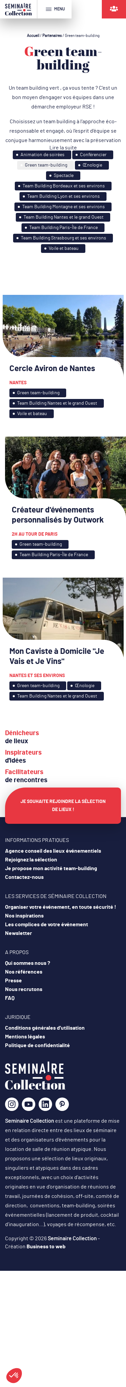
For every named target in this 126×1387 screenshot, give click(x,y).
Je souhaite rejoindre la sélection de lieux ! (63, 805)
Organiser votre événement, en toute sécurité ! (60, 907)
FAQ (9, 998)
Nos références (23, 972)
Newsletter (18, 933)
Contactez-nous (24, 877)
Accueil (33, 36)
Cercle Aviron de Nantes (52, 369)
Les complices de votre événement (46, 924)
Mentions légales (25, 1036)
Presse (13, 980)
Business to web (46, 1246)
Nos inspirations (24, 916)
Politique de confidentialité (37, 1045)
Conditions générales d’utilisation (45, 1028)
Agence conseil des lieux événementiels (53, 851)
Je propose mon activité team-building (51, 868)
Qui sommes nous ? (27, 963)
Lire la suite (63, 147)
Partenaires (52, 36)
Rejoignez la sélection (31, 859)
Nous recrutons (23, 989)
